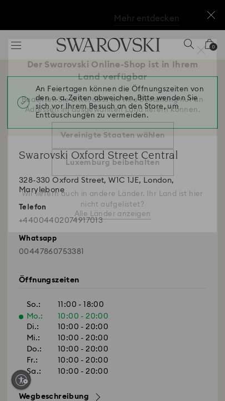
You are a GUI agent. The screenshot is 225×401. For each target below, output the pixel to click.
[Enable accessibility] (21, 380)
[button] (201, 50)
